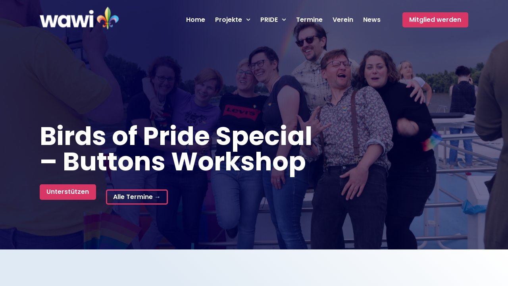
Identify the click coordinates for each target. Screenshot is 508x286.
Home (195, 20)
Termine (309, 20)
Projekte (232, 20)
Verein (343, 20)
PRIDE (273, 20)
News (372, 20)
